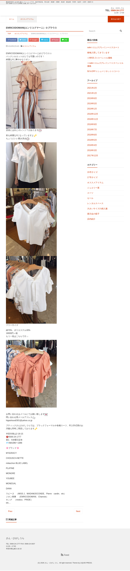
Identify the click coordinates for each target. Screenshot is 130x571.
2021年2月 (92, 88)
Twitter (24, 40)
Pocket (59, 40)
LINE (70, 40)
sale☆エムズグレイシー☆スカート (103, 47)
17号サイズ (92, 177)
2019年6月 (92, 98)
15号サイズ (92, 172)
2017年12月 (92, 155)
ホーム (11, 19)
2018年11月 (92, 119)
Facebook (12, 40)
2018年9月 (92, 124)
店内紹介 (91, 219)
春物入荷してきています (98, 53)
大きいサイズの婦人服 (97, 209)
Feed (65, 555)
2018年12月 (92, 114)
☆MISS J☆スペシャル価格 (99, 58)
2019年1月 (92, 109)
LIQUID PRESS (86, 563)
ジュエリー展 (93, 188)
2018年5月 (92, 140)
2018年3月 (92, 150)
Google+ (36, 40)
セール (90, 198)
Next (78, 512)
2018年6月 (92, 135)
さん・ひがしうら (51, 563)
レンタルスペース (95, 203)
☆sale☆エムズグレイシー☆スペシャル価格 (105, 64)
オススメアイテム (27, 19)
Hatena (48, 40)
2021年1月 (92, 93)
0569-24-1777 (117, 10)
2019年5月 (92, 103)
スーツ (90, 193)
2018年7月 (92, 129)
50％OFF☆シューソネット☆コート (103, 71)
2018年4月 (92, 145)
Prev (10, 512)
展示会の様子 (116, 19)
